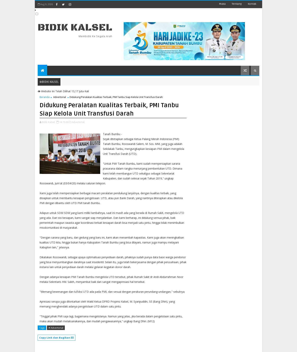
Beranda (45, 97)
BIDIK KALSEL (75, 27)
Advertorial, (78, 122)
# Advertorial (55, 327)
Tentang (237, 3)
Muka (222, 3)
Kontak (252, 3)
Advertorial (59, 97)
